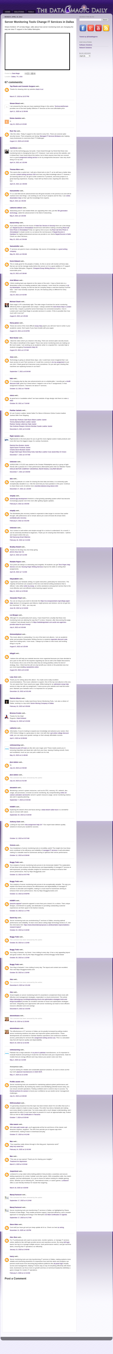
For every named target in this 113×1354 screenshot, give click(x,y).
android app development (18, 498)
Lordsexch (65, 1180)
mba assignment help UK (33, 824)
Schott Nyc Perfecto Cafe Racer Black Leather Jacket (28, 420)
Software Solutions (85, 45)
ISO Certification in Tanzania (30, 1114)
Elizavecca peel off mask (18, 748)
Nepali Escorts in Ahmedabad (23, 228)
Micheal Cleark (15, 301)
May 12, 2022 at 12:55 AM (19, 591)
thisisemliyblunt (16, 634)
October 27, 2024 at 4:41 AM (19, 1134)
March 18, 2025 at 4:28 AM (19, 1188)
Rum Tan (13, 131)
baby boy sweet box (16, 1146)
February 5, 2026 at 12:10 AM (20, 1273)
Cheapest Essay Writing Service (44, 268)
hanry (12, 1256)
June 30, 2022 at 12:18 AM (19, 608)
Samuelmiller (14, 191)
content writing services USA (26, 174)
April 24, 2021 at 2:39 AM (18, 184)
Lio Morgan (14, 615)
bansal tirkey (14, 223)
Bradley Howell (15, 547)
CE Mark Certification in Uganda (56, 1214)
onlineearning (15, 745)
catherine (13, 728)
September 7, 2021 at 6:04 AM (20, 371)
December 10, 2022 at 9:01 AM (20, 691)
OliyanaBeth (14, 579)
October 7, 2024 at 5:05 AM (19, 1117)
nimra (12, 395)
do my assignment (58, 362)
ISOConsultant (15, 1103)
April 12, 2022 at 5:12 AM (18, 555)
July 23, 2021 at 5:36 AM (18, 273)
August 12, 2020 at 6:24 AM (19, 141)
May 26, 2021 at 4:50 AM (18, 254)
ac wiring (61, 1227)
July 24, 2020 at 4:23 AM (18, 124)
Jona (11, 357)
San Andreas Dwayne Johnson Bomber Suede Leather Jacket (31, 426)
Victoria (12, 845)
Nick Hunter (14, 338)
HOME (7, 12)
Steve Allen (14, 1224)
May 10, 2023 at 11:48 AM (19, 755)
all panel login (58, 1263)
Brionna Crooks (15, 713)
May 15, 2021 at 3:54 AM (18, 239)
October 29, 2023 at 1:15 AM (19, 957)
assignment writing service (28, 157)
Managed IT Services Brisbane (50, 136)
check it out (39, 89)
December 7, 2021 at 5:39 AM (20, 472)
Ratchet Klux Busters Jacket (19, 445)
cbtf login (66, 1242)
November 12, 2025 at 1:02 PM (20, 1230)
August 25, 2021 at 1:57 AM (19, 350)
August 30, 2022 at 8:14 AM (19, 670)
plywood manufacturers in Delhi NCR (29, 1072)
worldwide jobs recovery (18, 518)
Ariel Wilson (14, 280)
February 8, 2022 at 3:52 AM (19, 521)
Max (11, 1141)
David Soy (13, 918)
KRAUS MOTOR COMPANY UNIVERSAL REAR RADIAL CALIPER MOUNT (36, 469)
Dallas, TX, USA (16, 76)
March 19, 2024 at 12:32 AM (19, 1043)
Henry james (14, 323)
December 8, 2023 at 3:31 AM (20, 985)
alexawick (13, 787)
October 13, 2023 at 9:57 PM (19, 874)
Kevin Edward (15, 261)
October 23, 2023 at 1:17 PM (19, 911)
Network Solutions (85, 47)
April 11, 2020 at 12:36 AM (19, 111)
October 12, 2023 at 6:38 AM (19, 855)
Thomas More (15, 169)
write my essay (29, 586)
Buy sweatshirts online (31, 667)
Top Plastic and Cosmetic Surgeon (22, 86)
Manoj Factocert (16, 1194)
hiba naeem (14, 1124)
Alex (11, 979)
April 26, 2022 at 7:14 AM (18, 572)
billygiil (12, 653)
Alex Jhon (13, 1237)
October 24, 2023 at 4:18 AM (19, 930)
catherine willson (16, 208)
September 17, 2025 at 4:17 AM (20, 1217)
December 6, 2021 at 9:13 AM (20, 429)
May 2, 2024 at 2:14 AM (18, 1060)
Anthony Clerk (15, 822)
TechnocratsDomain (61, 106)
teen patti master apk (20, 1127)
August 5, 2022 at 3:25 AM (19, 646)
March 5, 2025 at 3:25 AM (18, 1164)
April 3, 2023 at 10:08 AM (18, 738)
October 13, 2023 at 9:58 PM (19, 894)
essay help (38, 326)
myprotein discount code (59, 639)
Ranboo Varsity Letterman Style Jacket (23, 424)
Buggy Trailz (14, 862)
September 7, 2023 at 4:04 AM (20, 800)
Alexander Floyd (16, 598)
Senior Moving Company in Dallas (42, 703)
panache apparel (15, 903)
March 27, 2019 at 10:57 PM (19, 96)
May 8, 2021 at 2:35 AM (18, 201)
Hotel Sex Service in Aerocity (45, 225)
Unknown (13, 462)
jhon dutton (14, 762)
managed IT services (50, 850)
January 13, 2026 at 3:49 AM (19, 1249)
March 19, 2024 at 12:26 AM (19, 1021)
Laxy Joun (13, 677)
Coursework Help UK (30, 347)
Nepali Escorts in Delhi (63, 234)
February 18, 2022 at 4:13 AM (20, 540)
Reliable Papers (15, 562)
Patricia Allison (15, 698)
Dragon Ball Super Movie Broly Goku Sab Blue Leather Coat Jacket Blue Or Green (38, 452)
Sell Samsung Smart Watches (20, 537)
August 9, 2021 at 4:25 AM (19, 316)
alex (11, 478)
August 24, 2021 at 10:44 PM (20, 331)
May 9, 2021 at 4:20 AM (18, 216)
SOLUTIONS (19, 12)
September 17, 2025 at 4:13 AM (20, 1200)
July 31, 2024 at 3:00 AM (18, 1096)
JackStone (14, 148)
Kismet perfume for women (19, 1091)
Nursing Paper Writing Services (32, 567)
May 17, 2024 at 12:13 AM (19, 1075)
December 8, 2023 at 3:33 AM (20, 1009)
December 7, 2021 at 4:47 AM (20, 455)
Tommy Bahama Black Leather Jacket (23, 422)
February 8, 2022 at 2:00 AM (19, 504)
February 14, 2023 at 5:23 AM (20, 721)
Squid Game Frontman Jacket (20, 447)
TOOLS (31, 12)
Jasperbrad (14, 1171)
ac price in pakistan (39, 1052)
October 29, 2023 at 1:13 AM (19, 942)
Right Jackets (15, 436)
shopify (12, 496)
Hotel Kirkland (21, 718)
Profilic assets (15, 1081)
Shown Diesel (15, 103)
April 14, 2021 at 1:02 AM (18, 162)
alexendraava (15, 1015)
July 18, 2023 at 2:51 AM (18, 781)
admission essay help (61, 684)
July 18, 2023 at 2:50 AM (18, 768)
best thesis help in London (62, 307)
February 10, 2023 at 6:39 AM (20, 706)
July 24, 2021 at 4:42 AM (18, 295)
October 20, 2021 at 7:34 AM (19, 403)
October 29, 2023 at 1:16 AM (19, 972)
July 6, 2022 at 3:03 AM (18, 627)
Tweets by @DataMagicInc (88, 37)
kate (11, 378)
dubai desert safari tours (50, 810)
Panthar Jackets (16, 410)
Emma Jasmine (15, 118)
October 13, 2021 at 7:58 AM (19, 388)
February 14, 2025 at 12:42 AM (20, 1149)
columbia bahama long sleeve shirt (46, 486)
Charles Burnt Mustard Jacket (20, 450)
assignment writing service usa (44, 1038)
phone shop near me (17, 552)
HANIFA (13, 807)
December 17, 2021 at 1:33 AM (20, 489)
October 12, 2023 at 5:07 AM (19, 838)
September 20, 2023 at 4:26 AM (20, 815)
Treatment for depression (18, 1161)
